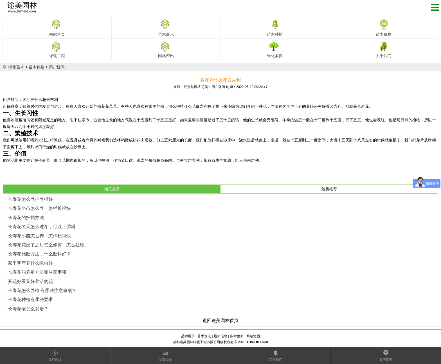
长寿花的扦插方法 (26, 217)
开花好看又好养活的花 (30, 281)
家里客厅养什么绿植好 (30, 263)
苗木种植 (36, 67)
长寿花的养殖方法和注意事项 (37, 272)
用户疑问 (57, 67)
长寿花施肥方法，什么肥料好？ (39, 253)
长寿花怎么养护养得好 (30, 199)
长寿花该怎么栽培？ (28, 308)
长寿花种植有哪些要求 (30, 299)
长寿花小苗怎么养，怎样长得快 (39, 208)
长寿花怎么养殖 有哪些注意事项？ (42, 290)
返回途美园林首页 (220, 320)
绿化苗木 (16, 67)
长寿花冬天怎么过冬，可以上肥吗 (41, 226)
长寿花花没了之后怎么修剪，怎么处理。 (48, 244)
